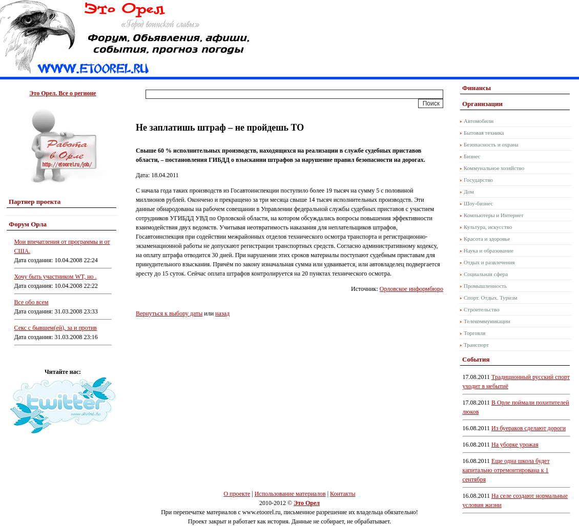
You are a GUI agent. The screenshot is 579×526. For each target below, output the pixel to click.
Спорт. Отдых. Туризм (490, 297)
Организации (482, 104)
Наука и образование (488, 250)
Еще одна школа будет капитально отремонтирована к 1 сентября (506, 470)
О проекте (236, 493)
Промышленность (485, 286)
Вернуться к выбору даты (169, 313)
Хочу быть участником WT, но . (55, 276)
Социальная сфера (486, 274)
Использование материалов (290, 493)
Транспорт (476, 345)
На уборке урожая (515, 444)
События (475, 359)
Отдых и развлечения (489, 262)
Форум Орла (28, 224)
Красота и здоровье (487, 239)
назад (222, 313)
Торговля (474, 333)
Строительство (482, 309)
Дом (469, 191)
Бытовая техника (484, 133)
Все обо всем (31, 302)
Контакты (343, 493)
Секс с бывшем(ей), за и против (55, 327)
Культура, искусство (488, 227)
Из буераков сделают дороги (528, 428)
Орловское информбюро (411, 288)
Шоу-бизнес (478, 203)
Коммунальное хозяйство (494, 168)
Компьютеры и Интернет (494, 215)
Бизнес (472, 156)
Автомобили (478, 121)
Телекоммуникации (487, 321)
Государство (478, 180)
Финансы (476, 88)
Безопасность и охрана (491, 144)
